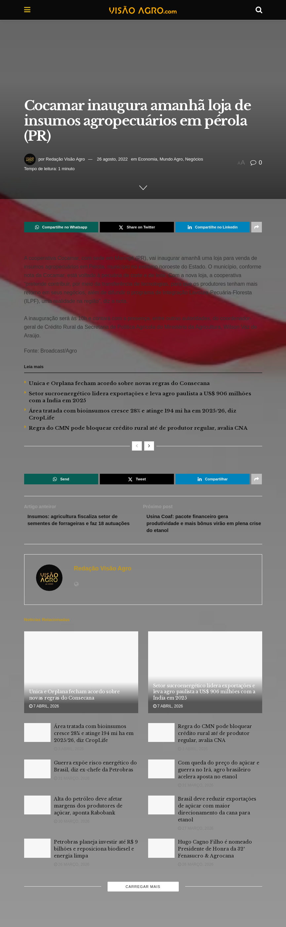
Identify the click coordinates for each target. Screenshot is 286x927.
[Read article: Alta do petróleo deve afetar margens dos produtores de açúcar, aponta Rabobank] (37, 807)
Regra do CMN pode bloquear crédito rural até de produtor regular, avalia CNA (138, 428)
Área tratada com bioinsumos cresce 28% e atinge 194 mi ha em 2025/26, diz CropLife (94, 735)
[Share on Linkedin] (213, 227)
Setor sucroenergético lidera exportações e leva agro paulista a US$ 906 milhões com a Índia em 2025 (204, 694)
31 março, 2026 (72, 780)
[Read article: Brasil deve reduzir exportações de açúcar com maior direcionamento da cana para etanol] (161, 807)
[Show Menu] (27, 10)
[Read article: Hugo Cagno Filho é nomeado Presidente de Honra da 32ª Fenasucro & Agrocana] (161, 850)
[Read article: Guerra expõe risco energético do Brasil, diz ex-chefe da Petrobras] (37, 770)
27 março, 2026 (196, 830)
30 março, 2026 (72, 823)
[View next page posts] (149, 446)
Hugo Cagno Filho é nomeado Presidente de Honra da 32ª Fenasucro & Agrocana (215, 851)
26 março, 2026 (72, 866)
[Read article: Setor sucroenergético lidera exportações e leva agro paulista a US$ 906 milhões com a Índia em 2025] (205, 674)
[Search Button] (259, 10)
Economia (147, 159)
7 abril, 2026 (44, 708)
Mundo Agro (171, 159)
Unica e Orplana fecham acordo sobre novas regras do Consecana (119, 383)
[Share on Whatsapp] (61, 227)
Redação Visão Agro (65, 159)
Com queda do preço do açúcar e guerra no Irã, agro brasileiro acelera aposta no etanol (218, 772)
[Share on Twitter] (137, 227)
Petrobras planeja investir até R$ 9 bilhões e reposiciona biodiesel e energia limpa (96, 851)
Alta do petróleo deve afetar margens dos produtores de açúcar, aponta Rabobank (88, 808)
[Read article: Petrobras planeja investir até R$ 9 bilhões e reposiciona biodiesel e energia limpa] (37, 850)
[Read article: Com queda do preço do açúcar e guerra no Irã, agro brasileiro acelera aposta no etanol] (161, 770)
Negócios (194, 159)
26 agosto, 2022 (112, 159)
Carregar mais (143, 889)
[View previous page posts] (137, 446)
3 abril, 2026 (69, 751)
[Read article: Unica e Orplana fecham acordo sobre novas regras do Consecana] (81, 674)
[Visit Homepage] (143, 10)
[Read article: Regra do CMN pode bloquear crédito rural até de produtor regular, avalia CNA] (161, 734)
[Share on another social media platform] (256, 227)
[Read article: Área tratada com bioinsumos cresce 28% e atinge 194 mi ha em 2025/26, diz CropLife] (37, 734)
